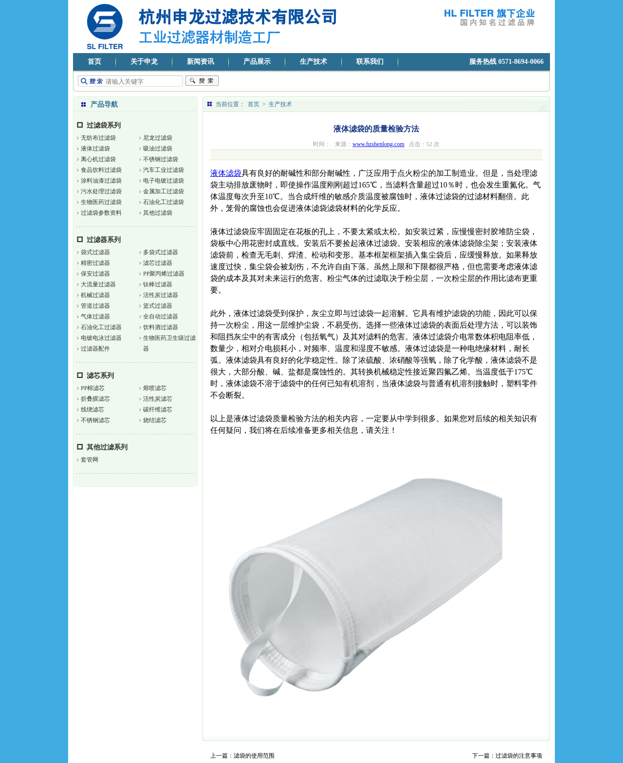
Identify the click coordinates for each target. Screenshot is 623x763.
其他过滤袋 (157, 212)
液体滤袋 (225, 173)
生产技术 (313, 61)
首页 (94, 61)
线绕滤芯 (92, 409)
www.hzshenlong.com (378, 144)
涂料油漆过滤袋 (101, 180)
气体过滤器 (95, 316)
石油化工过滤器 (101, 327)
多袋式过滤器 (160, 252)
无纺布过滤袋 (98, 137)
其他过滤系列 (107, 447)
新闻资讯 (200, 61)
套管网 (89, 459)
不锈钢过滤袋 (160, 159)
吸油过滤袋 (157, 148)
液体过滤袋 (95, 148)
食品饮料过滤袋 (101, 170)
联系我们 (370, 61)
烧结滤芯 (154, 420)
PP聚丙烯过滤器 (163, 273)
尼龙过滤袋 (157, 137)
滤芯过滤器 (157, 263)
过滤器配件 (95, 348)
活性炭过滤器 (160, 295)
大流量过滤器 (98, 284)
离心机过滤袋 (98, 159)
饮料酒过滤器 (160, 327)
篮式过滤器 (157, 305)
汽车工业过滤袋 (163, 170)
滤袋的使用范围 (254, 755)
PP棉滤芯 (93, 388)
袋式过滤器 (95, 252)
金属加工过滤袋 (163, 191)
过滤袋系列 (104, 125)
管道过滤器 (95, 305)
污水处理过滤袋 (101, 191)
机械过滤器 (95, 295)
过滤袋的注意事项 (518, 755)
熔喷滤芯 (154, 388)
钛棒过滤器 (157, 284)
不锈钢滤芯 (95, 420)
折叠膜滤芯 (95, 398)
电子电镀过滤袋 (163, 180)
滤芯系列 (100, 375)
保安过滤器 (95, 273)
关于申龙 (144, 61)
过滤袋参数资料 (101, 212)
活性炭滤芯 (157, 398)
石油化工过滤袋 (163, 202)
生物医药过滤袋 (101, 202)
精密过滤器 (95, 263)
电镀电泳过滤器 (101, 338)
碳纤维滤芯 (157, 409)
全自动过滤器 (160, 316)
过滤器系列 (104, 239)
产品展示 (257, 61)
